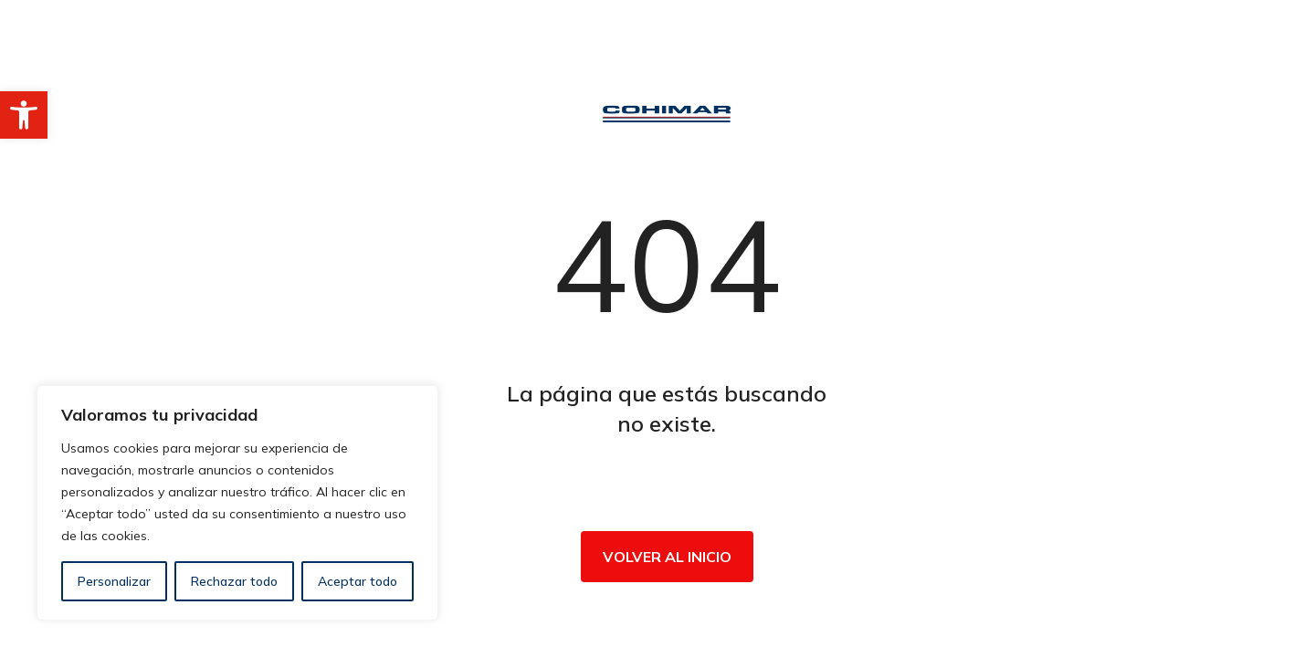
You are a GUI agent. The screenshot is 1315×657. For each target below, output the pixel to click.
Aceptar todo (357, 581)
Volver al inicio (667, 557)
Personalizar (114, 581)
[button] (23, 115)
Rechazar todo (234, 581)
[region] (237, 502)
